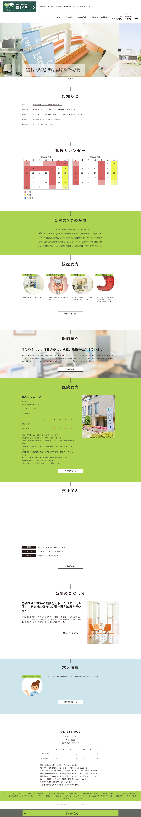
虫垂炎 (48, 796)
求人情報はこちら (70, 702)
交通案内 (119, 796)
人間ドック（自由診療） (100, 17)
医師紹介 (69, 17)
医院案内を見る (70, 471)
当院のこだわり (67, 798)
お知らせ (80, 798)
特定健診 (58, 796)
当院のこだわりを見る (70, 633)
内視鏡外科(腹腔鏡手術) (130, 793)
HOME (4, 793)
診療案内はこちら (70, 314)
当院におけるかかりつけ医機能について (47, 105)
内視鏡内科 (82, 17)
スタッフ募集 (131, 796)
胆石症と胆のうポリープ (17, 796)
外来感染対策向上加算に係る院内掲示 (47, 119)
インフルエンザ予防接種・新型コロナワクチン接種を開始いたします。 (59, 114)
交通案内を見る (70, 566)
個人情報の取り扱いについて (102, 796)
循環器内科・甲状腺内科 (89, 793)
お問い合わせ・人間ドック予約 (76, 796)
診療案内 (40, 793)
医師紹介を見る (70, 369)
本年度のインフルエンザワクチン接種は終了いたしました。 (55, 110)
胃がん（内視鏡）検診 (110, 793)
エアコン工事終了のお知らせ (43, 124)
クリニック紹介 (54, 17)
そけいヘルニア (36, 796)
